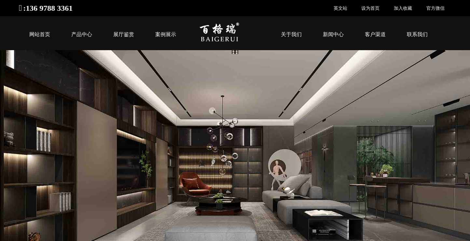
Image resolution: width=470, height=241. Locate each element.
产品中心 (81, 34)
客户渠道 (375, 34)
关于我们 (291, 34)
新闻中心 (333, 34)
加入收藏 (403, 8)
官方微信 (435, 8)
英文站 (340, 8)
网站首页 (39, 34)
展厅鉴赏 (123, 34)
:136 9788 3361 (48, 8)
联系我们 (417, 34)
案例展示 (165, 34)
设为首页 (370, 8)
